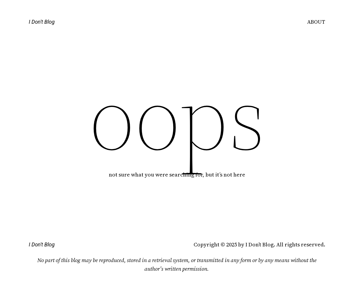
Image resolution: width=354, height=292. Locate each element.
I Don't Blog (42, 22)
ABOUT (316, 21)
